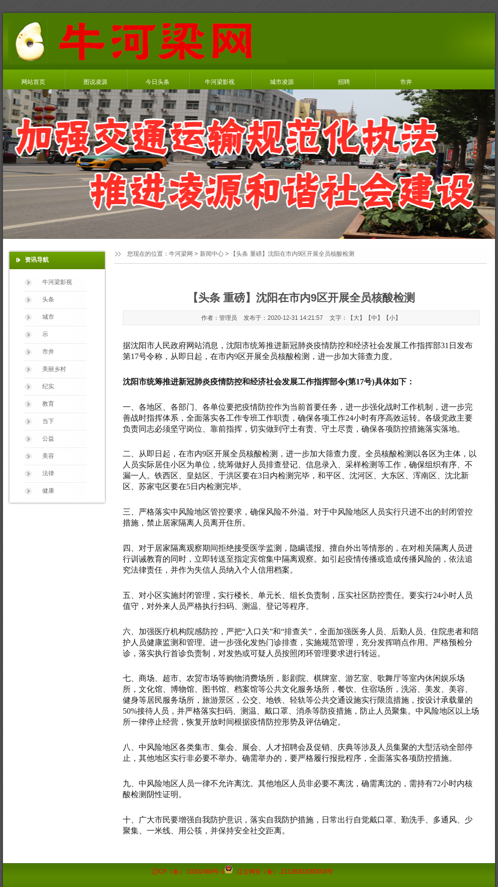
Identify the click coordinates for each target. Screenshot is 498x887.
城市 (48, 316)
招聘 (344, 81)
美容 (48, 455)
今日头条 (157, 81)
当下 (48, 421)
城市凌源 (282, 81)
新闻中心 (212, 253)
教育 (48, 403)
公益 (48, 438)
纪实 (48, 386)
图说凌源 (95, 81)
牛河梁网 (181, 253)
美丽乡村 (54, 369)
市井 (406, 81)
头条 (48, 299)
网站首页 (33, 81)
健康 (48, 490)
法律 (48, 473)
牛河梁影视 (220, 81)
